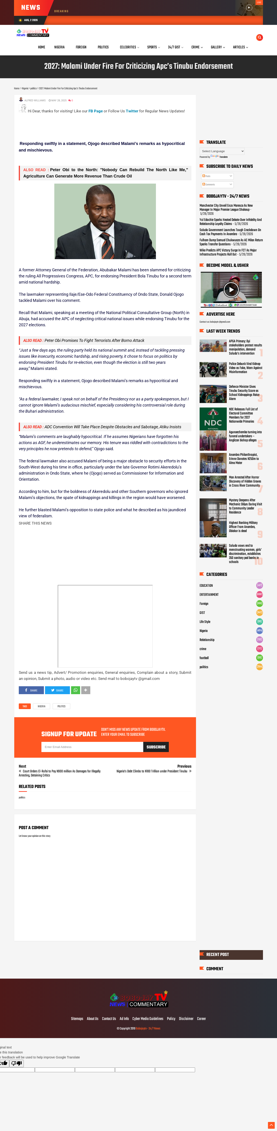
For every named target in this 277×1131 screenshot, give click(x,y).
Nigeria (41, 706)
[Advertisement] (101, 124)
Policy (171, 1019)
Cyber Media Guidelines (147, 1019)
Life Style (205, 622)
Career (201, 1019)
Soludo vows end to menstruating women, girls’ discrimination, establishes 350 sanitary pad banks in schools (245, 554)
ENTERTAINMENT (209, 595)
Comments (208, 185)
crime (203, 649)
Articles (239, 47)
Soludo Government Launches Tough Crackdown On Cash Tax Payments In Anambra (230, 232)
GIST (202, 613)
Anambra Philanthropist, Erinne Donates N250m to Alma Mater (244, 459)
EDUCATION (206, 586)
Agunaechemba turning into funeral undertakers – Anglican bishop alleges (245, 436)
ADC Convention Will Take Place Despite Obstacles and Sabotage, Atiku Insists (113, 426)
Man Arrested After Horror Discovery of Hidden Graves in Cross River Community (245, 482)
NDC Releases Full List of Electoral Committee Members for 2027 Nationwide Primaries (243, 416)
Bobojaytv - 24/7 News (148, 1028)
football (204, 658)
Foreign (204, 604)
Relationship (207, 640)
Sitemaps (77, 1019)
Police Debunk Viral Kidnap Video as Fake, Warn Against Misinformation (245, 368)
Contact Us (109, 1019)
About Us (92, 1019)
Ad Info (124, 1019)
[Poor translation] (16, 1063)
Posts (206, 177)
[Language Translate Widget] (222, 151)
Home (41, 47)
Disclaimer (186, 1019)
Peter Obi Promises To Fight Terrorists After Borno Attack (94, 340)
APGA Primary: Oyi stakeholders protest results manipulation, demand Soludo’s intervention (245, 347)
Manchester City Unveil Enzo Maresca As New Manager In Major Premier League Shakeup (226, 208)
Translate (219, 157)
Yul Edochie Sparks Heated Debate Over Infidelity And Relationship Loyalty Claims (231, 222)
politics (61, 706)
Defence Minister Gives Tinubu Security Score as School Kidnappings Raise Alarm (244, 393)
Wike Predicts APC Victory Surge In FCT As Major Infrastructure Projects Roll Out (228, 253)
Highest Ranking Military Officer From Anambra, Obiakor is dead (243, 527)
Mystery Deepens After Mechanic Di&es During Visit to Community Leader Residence (245, 506)
